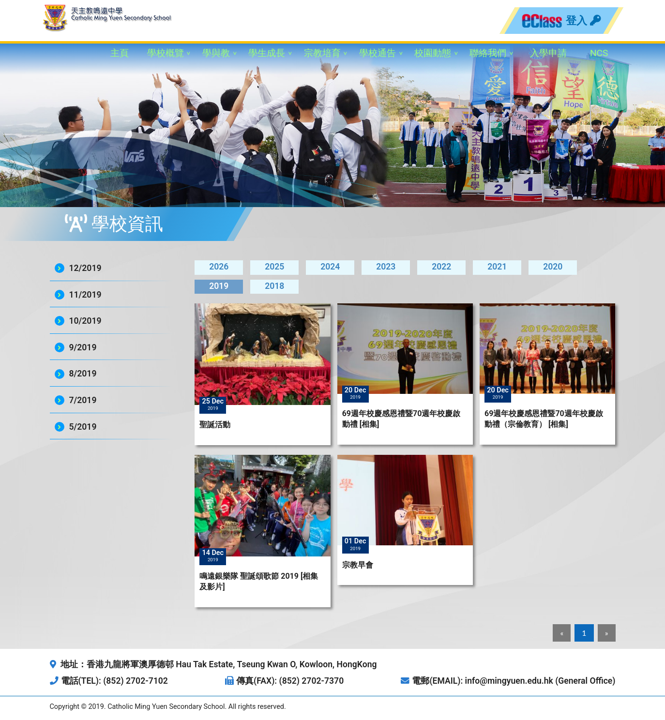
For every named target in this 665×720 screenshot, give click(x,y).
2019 (218, 286)
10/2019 (85, 321)
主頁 (119, 53)
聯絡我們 (487, 53)
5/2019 (83, 427)
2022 (441, 266)
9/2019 (83, 347)
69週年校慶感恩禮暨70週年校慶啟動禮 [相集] (401, 419)
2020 (552, 266)
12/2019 (85, 268)
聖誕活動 (214, 424)
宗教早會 (357, 565)
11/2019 (85, 295)
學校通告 (377, 53)
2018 (274, 286)
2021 (497, 266)
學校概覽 (165, 53)
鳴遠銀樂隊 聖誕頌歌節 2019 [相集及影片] (258, 581)
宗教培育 (322, 53)
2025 (274, 266)
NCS (599, 53)
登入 (583, 20)
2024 (330, 266)
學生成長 (266, 53)
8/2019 (83, 373)
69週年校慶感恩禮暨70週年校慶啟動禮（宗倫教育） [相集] (543, 419)
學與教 (216, 53)
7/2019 (83, 400)
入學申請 (548, 53)
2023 (385, 266)
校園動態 (432, 53)
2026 (218, 266)
